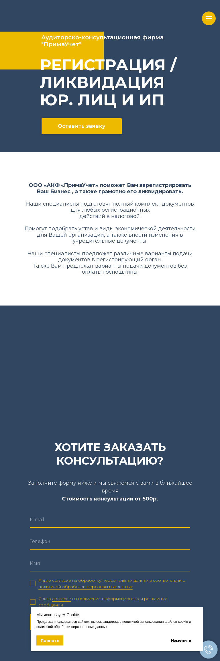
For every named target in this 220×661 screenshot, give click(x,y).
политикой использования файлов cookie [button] (155, 622)
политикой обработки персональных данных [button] (85, 586)
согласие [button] (61, 580)
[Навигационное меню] (209, 18)
